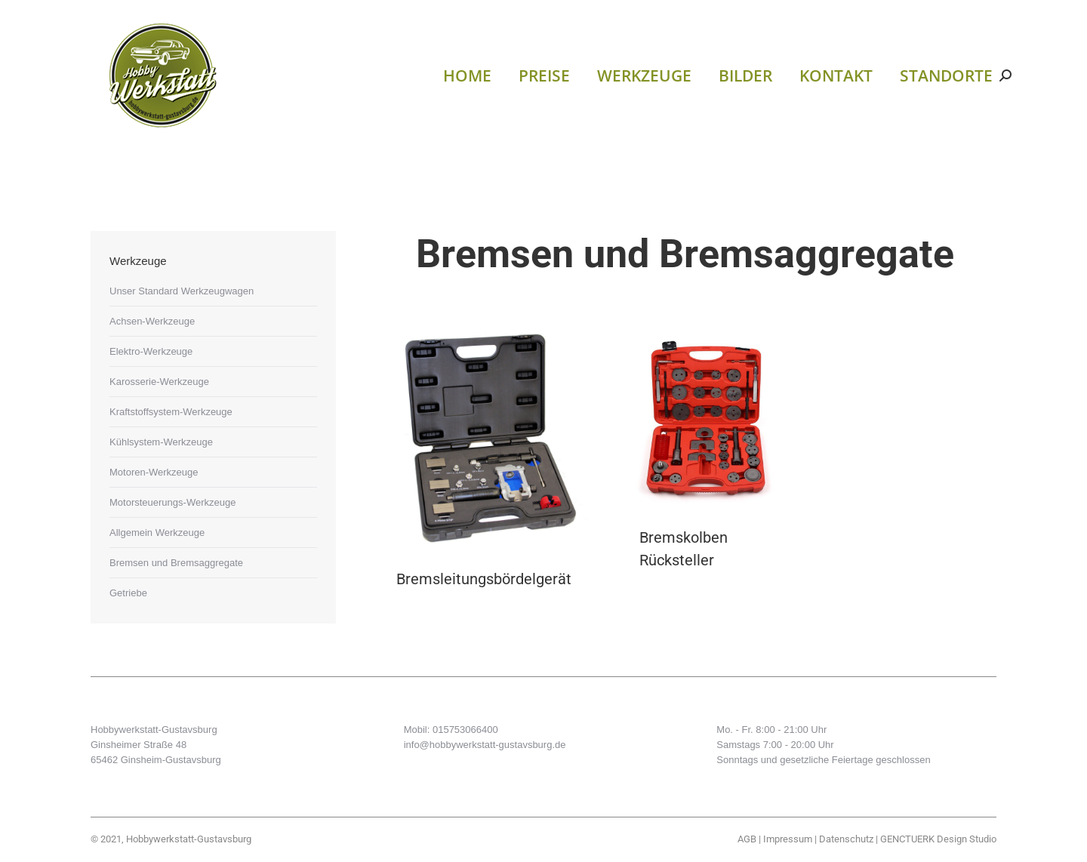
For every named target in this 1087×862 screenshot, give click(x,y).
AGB (746, 839)
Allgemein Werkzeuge (157, 532)
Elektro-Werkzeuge (150, 351)
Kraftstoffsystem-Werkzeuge (170, 411)
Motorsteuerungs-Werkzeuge (172, 502)
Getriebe (128, 593)
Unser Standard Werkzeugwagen (181, 291)
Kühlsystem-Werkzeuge (161, 442)
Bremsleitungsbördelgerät (483, 579)
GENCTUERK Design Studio (938, 839)
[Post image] (484, 438)
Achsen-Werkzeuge (152, 321)
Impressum (787, 839)
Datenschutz (846, 839)
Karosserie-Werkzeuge (159, 381)
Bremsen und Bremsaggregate (176, 562)
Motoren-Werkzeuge (154, 472)
